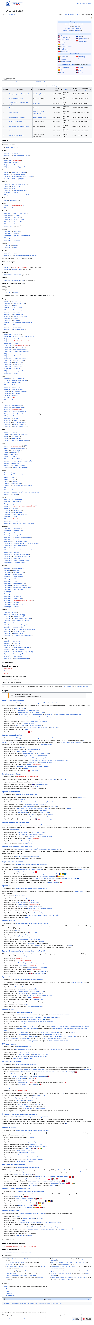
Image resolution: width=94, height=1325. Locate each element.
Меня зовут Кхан (18, 530)
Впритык (14, 612)
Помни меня (16, 387)
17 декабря (7, 656)
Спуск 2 (14, 395)
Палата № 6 (53, 806)
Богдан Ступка (22, 810)
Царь (73, 1032)
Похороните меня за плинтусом (51, 1034)
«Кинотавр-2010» (21, 1090)
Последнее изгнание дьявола (22, 537)
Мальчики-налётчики (18, 614)
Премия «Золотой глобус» (12, 735)
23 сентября (7, 224)
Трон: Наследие (18, 656)
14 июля (6, 481)
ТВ (70, 30)
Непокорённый (18, 371)
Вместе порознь (53, 882)
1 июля (6, 473)
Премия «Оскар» (8, 977)
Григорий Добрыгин (39, 878)
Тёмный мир (16, 231)
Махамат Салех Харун (39, 1076)
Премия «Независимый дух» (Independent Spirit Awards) (23, 951)
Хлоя (13, 397)
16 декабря (7, 253)
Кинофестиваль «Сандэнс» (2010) (27, 776)
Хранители (23, 1140)
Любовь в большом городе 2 (20, 267)
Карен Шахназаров (28, 806)
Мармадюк (14, 452)
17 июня (6, 208)
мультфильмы (76, 30)
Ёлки (15, 253)
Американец (17, 528)
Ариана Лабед (32, 1185)
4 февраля (7, 160)
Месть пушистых (17, 405)
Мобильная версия (48, 1318)
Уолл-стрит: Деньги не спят (22, 556)
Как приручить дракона (16, 135)
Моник (29, 719)
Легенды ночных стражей (21, 554)
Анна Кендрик (17, 1058)
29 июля (6, 490)
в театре (67, 28)
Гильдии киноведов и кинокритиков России (32, 1213)
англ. (30, 414)
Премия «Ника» (8, 1009)
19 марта (7, 393)
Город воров (17, 596)
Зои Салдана (22, 1155)
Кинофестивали (74, 53)
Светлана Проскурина (32, 1098)
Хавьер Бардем (22, 1082)
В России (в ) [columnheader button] (85, 89)
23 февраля (7, 362)
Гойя (62, 44)
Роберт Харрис (20, 1201)
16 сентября (7, 219)
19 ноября (7, 629)
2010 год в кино (14, 1303)
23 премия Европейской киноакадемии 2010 (30, 1191)
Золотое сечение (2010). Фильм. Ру (16, 1270)
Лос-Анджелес (75, 982)
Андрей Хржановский (29, 1026)
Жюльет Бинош (22, 1084)
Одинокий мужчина (33, 904)
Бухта (27, 858)
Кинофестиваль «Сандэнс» (12, 774)
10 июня (6, 205)
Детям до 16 (18, 222)
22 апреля (7, 195)
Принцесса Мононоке (18, 465)
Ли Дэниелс (19, 960)
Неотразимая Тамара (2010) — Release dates (64, 1277)
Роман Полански (43, 876)
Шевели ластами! (18, 514)
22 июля (6, 485)
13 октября (7, 233)
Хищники (13, 477)
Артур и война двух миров (21, 620)
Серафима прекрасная (11, 671)
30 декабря (7, 255)
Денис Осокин (20, 1235)
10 (25, 589)
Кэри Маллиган (22, 906)
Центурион (15, 494)
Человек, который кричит (20, 1076)
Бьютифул (33, 1082)
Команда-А (14, 454)
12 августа (7, 510)
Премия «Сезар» (8, 920)
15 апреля (7, 190)
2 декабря (7, 641)
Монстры (17, 558)
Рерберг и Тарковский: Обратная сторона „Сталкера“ (37, 802)
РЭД (14, 579)
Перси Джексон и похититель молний (25, 339)
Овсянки (15, 238)
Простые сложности (19, 303)
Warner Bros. (37, 103)
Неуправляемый (18, 633)
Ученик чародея (16, 483)
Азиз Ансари (77, 1049)
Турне (30, 1078)
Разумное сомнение (20, 358)
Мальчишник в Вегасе (34, 749)
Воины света (16, 301)
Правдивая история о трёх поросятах (35, 804)
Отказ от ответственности (35, 1318)
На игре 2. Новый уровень (21, 190)
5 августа (7, 499)
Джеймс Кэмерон (21, 751)
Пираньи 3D (16, 521)
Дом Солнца (16, 186)
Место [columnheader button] (5, 89)
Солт (13, 490)
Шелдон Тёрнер (42, 727)
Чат (15, 548)
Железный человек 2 (15, 121)
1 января (65, 686)
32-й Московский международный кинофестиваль (32, 1117)
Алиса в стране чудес (15, 98)
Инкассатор (17, 354)
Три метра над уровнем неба (21, 647)
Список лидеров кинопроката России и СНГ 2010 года (20, 1246)
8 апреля (7, 407)
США (79, 70)
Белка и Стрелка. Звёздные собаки (22, 176)
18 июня (6, 461)
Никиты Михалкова (16, 1069)
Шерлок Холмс (53, 758)
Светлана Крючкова (24, 1034)
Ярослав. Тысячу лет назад (21, 235)
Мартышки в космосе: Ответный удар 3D (63, 1262)
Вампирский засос (18, 535)
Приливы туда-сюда (11, 147)
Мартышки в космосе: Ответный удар (23, 506)
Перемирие (18, 1098)
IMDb (5, 1286)
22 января (7, 316)
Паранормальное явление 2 (21, 594)
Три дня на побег (18, 627)
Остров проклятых (19, 347)
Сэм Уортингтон (23, 1152)
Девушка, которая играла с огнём (23, 600)
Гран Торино (34, 932)
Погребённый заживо (19, 585)
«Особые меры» (16, 409)
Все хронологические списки (28, 1303)
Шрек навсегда (13, 112)
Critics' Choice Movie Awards (13, 700)
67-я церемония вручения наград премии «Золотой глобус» (35, 738)
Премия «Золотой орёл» (11, 792)
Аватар (22, 747)
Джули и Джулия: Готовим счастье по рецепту (68, 714)
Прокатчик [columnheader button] (41, 89)
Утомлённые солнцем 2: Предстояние (24, 195)
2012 (82, 24)
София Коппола (26, 1174)
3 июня (6, 446)
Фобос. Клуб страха (18, 178)
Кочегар (15, 233)
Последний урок (35, 939)
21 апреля (7, 420)
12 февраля (7, 343)
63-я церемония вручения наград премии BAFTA (31, 888)
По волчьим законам (41, 784)
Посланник (43, 967)
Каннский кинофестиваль (12, 1062)
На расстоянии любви (20, 541)
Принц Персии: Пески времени (20, 440)
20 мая (6, 436)
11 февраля (7, 165)
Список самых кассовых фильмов (21, 84)
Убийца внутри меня (20, 545)
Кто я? (15, 245)
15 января (7, 312)
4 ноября (7, 280)
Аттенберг (52, 1185)
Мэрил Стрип (48, 714)
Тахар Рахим (22, 937)
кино (77, 22)
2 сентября (7, 213)
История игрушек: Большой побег (19, 94)
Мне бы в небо (17, 307)
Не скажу (16, 247)
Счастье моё (30, 1100)
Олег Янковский (54, 1032)
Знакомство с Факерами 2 (21, 658)
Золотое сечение (17, 205)
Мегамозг (16, 606)
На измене (16, 240)
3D (23, 446)
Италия (62, 72)
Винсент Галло (33, 1183)
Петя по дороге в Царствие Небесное (54, 1038)
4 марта (6, 172)
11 (24, 616)
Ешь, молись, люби (18, 572)
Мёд (17, 872)
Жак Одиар (19, 935)
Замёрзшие (17, 366)
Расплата (14, 481)
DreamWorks (37, 113)
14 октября (7, 235)
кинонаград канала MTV (22, 1049)
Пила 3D (16, 602)
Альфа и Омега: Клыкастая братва (24, 550)
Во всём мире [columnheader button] (56, 89)
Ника (80, 36)
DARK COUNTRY (11, 1273)
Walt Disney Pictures (39, 94)
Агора (16, 343)
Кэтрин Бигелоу (20, 710)
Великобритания (64, 67)
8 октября (7, 576)
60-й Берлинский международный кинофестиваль (32, 864)
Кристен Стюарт (23, 1056)
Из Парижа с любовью (20, 349)
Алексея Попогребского (20, 869)
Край (15, 224)
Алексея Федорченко (22, 1172)
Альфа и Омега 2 (18, 576)
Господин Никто (28, 1207)
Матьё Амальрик (21, 1078)
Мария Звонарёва (23, 1106)
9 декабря (7, 649)
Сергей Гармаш (31, 814)
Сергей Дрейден (71, 1036)
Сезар (62, 48)
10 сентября (7, 543)
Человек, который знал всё (57, 1036)
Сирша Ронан (34, 721)
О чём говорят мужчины (19, 172)
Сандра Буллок (22, 714)
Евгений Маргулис (44, 808)
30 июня (6, 467)
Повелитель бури (18, 310)
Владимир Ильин (23, 1032)
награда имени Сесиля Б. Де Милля (71, 742)
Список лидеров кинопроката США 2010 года (30, 82)
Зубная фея (16, 325)
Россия (80, 69)
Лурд (30, 1205)
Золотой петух (64, 51)
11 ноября (7, 245)
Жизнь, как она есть (19, 583)
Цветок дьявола (19, 219)
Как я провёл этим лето (35, 869)
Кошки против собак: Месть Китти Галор (24, 492)
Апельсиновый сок (17, 174)
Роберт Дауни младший (39, 758)
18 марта (7, 176)
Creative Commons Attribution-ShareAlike (33, 1315)
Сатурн (63, 41)
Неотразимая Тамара (19, 625)
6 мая (6, 200)
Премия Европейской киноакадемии (16, 1188)
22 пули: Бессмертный (19, 411)
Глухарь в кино (14, 200)
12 (27, 624)
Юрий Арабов (20, 1028)
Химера (15, 418)
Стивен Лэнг (30, 1157)
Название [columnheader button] (20, 89)
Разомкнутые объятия (37, 732)
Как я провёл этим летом (19, 184)
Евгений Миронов (32, 1227)
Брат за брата (8, 668)
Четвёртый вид (16, 382)
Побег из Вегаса (16, 450)
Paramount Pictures (38, 111)
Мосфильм (81, 797)
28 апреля (7, 424)
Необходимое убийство (24, 1179)
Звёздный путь (27, 843)
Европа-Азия (17, 160)
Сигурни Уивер (31, 1159)
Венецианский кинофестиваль (14, 1164)
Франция (80, 72)
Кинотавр (81, 40)
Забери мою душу (18, 568)
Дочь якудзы (17, 217)
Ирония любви (16, 269)
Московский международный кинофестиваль (19, 1114)
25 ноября (7, 247)
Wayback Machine (65, 1264)
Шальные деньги (18, 589)
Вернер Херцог (82, 869)
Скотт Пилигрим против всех (21, 519)
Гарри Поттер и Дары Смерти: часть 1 (24, 629)
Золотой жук (64, 49)
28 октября (7, 238)
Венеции (61, 1170)
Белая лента (34, 770)
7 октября (7, 231)
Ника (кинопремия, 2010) (24, 1012)
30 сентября (7, 226)
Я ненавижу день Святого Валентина (24, 336)
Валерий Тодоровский (32, 808)
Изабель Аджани (23, 939)
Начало (11, 108)
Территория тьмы (16, 446)
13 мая (6, 434)
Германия (62, 69)
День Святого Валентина (21, 345)
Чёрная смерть (15, 438)
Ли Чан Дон (19, 1080)
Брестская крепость (18, 280)
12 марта (7, 385)
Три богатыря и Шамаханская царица (25, 255)
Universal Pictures (38, 131)
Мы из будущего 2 (19, 167)
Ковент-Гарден (79, 891)
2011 (78, 24)
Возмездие (16, 320)
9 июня (6, 454)
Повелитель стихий (17, 475)
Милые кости (18, 368)
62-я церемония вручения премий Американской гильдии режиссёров (38, 849)
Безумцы (16, 373)
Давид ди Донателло (66, 46)
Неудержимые (17, 512)
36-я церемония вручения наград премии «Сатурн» (32, 1130)
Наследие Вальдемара (20, 316)
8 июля (6, 475)
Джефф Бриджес (23, 712)
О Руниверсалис (24, 1318)
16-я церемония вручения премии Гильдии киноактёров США (36, 825)
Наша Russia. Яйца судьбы (21, 155)
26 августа (7, 521)
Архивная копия (22, 1266)
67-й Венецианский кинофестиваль (27, 1167)
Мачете (15, 533)
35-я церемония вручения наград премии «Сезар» (32, 923)
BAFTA (63, 42)
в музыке (73, 28)
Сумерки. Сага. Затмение (17, 117)
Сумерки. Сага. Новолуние (26, 1052)
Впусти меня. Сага (18, 631)
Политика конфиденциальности (10, 1318)
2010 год (72, 22)
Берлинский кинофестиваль (13, 862)
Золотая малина (65, 39)
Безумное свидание (18, 407)
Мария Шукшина (32, 1041)
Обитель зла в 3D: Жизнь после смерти (26, 543)
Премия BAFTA (8, 886)
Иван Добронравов (24, 1104)
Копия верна (33, 1084)
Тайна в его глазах (19, 562)
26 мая (6, 438)
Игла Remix (17, 275)
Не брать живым (17, 385)
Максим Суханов (32, 1036)
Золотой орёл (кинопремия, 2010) (27, 794)
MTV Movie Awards (9, 1044)
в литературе (79, 28)
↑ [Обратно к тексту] (51, 1259)
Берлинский (64, 56)
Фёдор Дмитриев (83, 686)
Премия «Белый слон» (11, 1210)
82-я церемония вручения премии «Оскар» (29, 979)
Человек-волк (18, 362)
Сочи (62, 1093)
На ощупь (16, 215)
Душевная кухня (18, 314)
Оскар (62, 36)
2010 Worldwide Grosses (13, 1259)
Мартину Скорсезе (46, 744)
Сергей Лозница (20, 1100)
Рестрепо (36, 786)
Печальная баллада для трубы (58, 1176)
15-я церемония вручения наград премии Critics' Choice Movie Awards (38, 703)
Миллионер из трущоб (47, 819)
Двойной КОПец (16, 459)
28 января (7, 318)
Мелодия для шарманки (34, 1019)
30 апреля (7, 426)
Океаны (15, 539)
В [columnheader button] (66, 89)
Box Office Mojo (25, 1259)
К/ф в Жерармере (65, 61)
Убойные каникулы (18, 649)
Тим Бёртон (87, 1069)
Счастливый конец (17, 153)
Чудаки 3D (16, 645)
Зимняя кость (38, 782)
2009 (70, 24)
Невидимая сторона (36, 714)
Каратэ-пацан (17, 516)
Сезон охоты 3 (17, 598)
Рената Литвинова (32, 1229)
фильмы (65, 30)
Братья (14, 504)
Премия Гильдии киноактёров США (15, 822)
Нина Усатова (31, 817)
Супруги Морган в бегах (21, 351)
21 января (7, 155)
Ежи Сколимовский (41, 1179)
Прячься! (15, 192)
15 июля (6, 483)
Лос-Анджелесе (14, 829)
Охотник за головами (18, 389)
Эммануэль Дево (32, 943)
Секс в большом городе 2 (18, 448)
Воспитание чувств (35, 906)
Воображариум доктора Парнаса (22, 322)
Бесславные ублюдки (45, 717)
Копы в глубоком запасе (21, 560)
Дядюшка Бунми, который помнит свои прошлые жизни (38, 1072)
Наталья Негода (23, 812)
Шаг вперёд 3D (17, 510)
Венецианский (64, 58)
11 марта (7, 380)
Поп (13, 188)
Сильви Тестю (22, 1205)
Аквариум (25, 898)
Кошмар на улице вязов (20, 426)
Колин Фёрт (21, 904)
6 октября (7, 568)
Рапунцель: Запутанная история (19, 126)
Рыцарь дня (14, 473)
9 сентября (7, 537)
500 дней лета (43, 971)
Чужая (14, 208)
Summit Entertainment (39, 117)
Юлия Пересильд (62, 1229)
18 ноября (7, 620)
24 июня (6, 465)
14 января (7, 303)
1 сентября (7, 528)
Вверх (26, 729)
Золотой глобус (65, 37)
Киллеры (14, 456)
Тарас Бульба (43, 810)
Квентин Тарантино (21, 725)
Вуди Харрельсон (32, 967)
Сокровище (36, 719)
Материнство (17, 327)
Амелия (15, 305)
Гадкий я (11, 131)
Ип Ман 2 (16, 420)
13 (14, 591)
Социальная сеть (18, 604)
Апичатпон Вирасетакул (67, 1072)
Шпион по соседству (19, 329)
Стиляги (22, 799)
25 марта (7, 178)
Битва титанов (16, 400)
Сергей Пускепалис (52, 878)
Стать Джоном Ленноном (20, 414)
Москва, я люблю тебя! (20, 213)
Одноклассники (17, 499)
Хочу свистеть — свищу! (36, 874)
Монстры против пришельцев (37, 1146)
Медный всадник (83, 38)
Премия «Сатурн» (9, 1128)
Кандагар (16, 162)
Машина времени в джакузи (19, 434)
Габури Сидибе (22, 965)
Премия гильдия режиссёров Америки (17, 846)
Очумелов (27, 1024)
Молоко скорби (17, 574)
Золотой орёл (82, 41)
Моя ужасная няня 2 (19, 422)
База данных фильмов (67, 64)
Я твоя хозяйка (8, 679)
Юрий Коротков (20, 808)
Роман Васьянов (27, 1108)
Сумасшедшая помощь (12, 1038)
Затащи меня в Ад (30, 1142)
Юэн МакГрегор (22, 1203)
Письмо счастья (18, 616)
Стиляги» (68, 808)
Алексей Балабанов (29, 1218)
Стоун (15, 581)
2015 (69, 686)
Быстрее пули (17, 641)
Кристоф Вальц (31, 717)
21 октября (7, 591)
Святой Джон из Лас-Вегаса (21, 587)
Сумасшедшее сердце (37, 712)
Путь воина (16, 643)
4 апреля (7, 188)
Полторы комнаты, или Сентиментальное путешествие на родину (39, 1017)
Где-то (15, 623)
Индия (62, 70)
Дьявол (16, 552)
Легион (15, 318)
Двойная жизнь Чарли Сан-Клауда (23, 523)
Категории (6, 1303)
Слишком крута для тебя (19, 380)
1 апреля (7, 184)
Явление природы (39, 1108)
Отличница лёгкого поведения (22, 618)
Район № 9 (26, 1148)
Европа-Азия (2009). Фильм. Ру (15, 1262)
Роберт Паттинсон (23, 1054)
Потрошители (16, 393)
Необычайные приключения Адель (22, 485)
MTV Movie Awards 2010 (23, 1046)
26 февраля (7, 373)
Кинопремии (71, 33)
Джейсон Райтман (31, 727)
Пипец (15, 416)
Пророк (33, 900)
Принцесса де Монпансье (20, 654)
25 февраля (7, 364)
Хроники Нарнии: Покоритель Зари (23, 651)
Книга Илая (16, 312)
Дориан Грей (17, 334)
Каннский (63, 59)
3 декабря (7, 647)
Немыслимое (17, 570)
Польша (80, 67)
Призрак (14, 508)
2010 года (55, 86)
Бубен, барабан (44, 812)
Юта (61, 779)
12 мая (6, 432)
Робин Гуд (14, 432)
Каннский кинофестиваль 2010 (26, 1064)
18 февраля (7, 167)
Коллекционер (16, 501)
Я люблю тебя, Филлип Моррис (23, 341)
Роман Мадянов (25, 1038)
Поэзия (27, 1080)
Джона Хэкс (15, 463)
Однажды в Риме (19, 360)
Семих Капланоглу (28, 872)
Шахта (6, 673)
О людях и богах (16, 1074)
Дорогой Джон (18, 364)
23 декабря (7, 658)
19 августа (7, 514)
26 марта (7, 400)
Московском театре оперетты (60, 1015)
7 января (6, 153)
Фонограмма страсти (20, 165)
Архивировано (33, 1258)
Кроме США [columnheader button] (75, 89)
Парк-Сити (53, 779)
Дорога (16, 356)
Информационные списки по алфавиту (50, 1303)
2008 (66, 24)
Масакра (15, 292)
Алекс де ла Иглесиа (41, 1176)
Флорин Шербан (53, 874)
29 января (7, 329)
